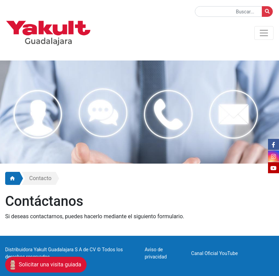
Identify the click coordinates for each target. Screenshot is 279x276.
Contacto (40, 178)
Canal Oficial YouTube (214, 253)
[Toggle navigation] (264, 33)
